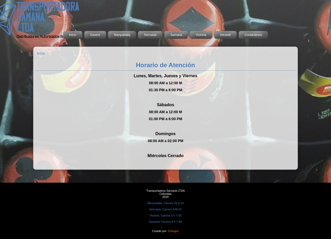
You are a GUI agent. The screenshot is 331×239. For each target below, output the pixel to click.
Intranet (225, 35)
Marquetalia (122, 35)
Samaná (176, 35)
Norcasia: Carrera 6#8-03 (165, 209)
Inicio (72, 35)
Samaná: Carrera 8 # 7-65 (165, 221)
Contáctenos (253, 35)
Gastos (95, 35)
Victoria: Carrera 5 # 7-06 (165, 215)
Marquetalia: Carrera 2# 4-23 (165, 203)
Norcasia (150, 35)
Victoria (201, 35)
